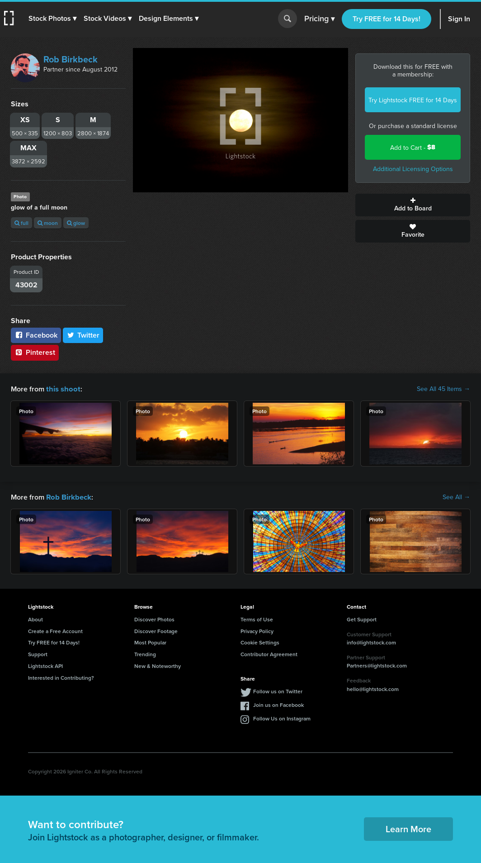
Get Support (362, 618)
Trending (145, 653)
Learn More (408, 827)
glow (76, 223)
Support (37, 653)
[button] (53, 18)
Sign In (459, 19)
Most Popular (150, 641)
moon (48, 223)
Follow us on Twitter (277, 690)
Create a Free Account (55, 630)
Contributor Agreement (268, 653)
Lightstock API (45, 665)
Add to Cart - (412, 147)
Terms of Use (256, 618)
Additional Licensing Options (413, 168)
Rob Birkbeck (70, 59)
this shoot (62, 388)
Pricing (319, 19)
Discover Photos (154, 618)
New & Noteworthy (157, 665)
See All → (456, 496)
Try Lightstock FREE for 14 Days (412, 100)
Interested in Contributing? (61, 677)
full (21, 223)
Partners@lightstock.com (377, 664)
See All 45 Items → (443, 388)
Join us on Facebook (278, 704)
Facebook (35, 335)
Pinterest (34, 352)
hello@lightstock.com (373, 688)
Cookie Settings (259, 641)
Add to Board (412, 205)
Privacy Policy (257, 630)
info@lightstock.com (371, 641)
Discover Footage (156, 630)
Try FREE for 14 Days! (386, 19)
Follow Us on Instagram (282, 717)
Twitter (83, 335)
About (35, 618)
